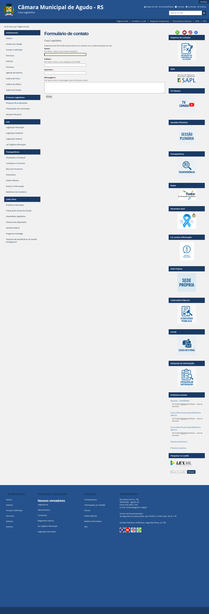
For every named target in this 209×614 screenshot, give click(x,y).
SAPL (197, 21)
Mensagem (49, 77)
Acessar (203, 1)
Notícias (9, 521)
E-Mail (47, 59)
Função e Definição (14, 510)
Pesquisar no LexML (180, 455)
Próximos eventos (179, 395)
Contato (180, 6)
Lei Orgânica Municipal (47, 526)
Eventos (9, 526)
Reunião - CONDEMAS (180, 400)
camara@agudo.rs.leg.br (136, 507)
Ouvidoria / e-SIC (139, 21)
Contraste (192, 6)
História (9, 505)
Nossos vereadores (51, 501)
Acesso (9, 499)
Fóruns (87, 510)
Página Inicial (122, 21)
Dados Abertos (90, 516)
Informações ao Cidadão (94, 505)
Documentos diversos (182, 21)
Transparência (12, 152)
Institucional (12, 32)
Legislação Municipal (47, 531)
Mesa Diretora (44, 510)
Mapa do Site (152, 6)
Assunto (48, 69)
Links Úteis (11, 199)
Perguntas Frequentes (159, 21)
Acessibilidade (167, 6)
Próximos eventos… (179, 448)
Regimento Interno (46, 520)
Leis (8, 122)
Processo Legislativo (15, 97)
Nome (47, 48)
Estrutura (10, 516)
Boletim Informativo (93, 521)
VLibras (203, 6)
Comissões (42, 515)
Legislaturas (43, 504)
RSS (204, 21)
